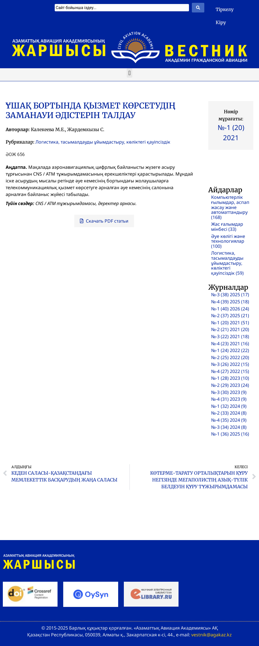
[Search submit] (198, 7)
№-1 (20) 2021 (231, 132)
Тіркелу (224, 9)
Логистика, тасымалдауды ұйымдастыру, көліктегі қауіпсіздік (102, 142)
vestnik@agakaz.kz (211, 635)
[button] (129, 73)
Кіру (221, 22)
